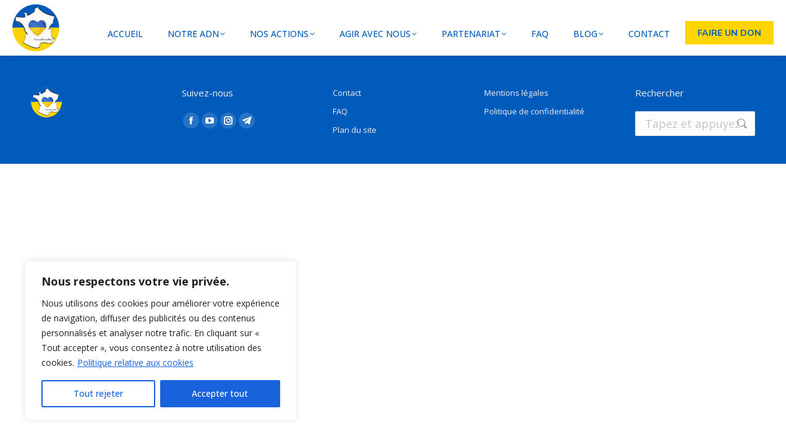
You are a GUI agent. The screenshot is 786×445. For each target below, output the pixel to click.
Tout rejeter (98, 393)
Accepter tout (220, 393)
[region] (161, 340)
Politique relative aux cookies (135, 362)
